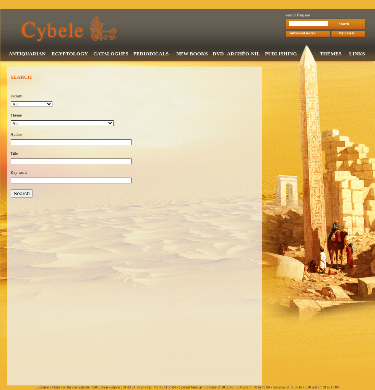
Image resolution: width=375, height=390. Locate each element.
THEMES (330, 54)
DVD (218, 54)
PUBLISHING (281, 54)
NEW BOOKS (192, 54)
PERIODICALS (151, 54)
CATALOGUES (110, 54)
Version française (298, 16)
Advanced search (303, 34)
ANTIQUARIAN (26, 54)
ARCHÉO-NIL (243, 54)
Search (344, 25)
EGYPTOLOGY (70, 54)
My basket (347, 34)
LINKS (357, 54)
